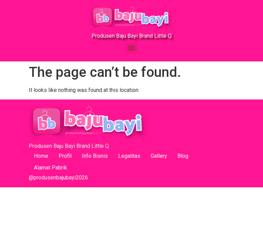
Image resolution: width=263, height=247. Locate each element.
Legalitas (129, 156)
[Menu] (131, 48)
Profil (65, 156)
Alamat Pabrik (50, 167)
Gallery (159, 156)
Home (41, 156)
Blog (182, 156)
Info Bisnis (95, 156)
